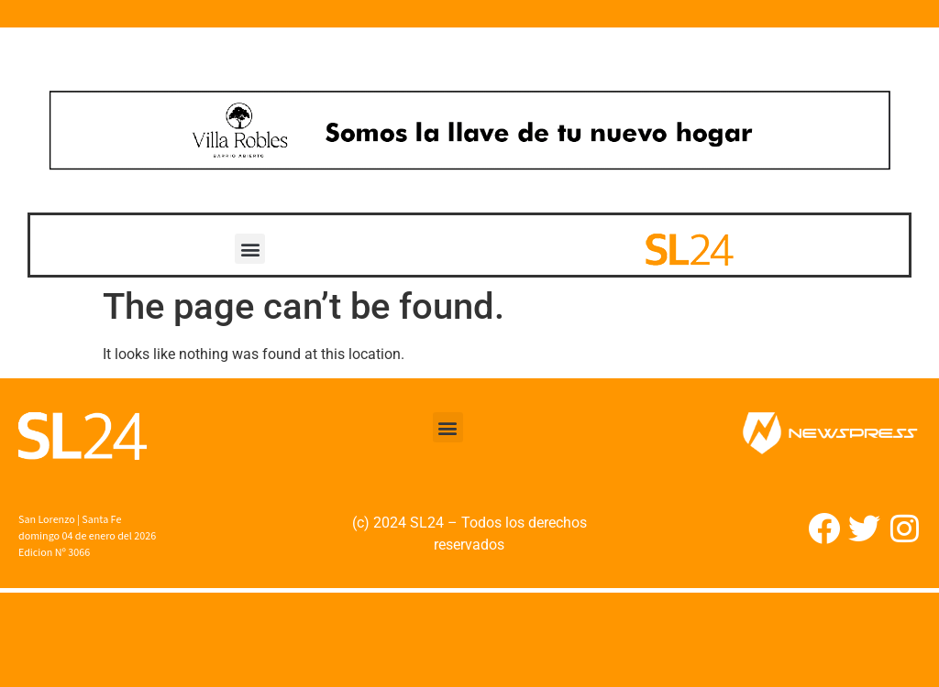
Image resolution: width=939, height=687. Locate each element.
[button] (250, 249)
